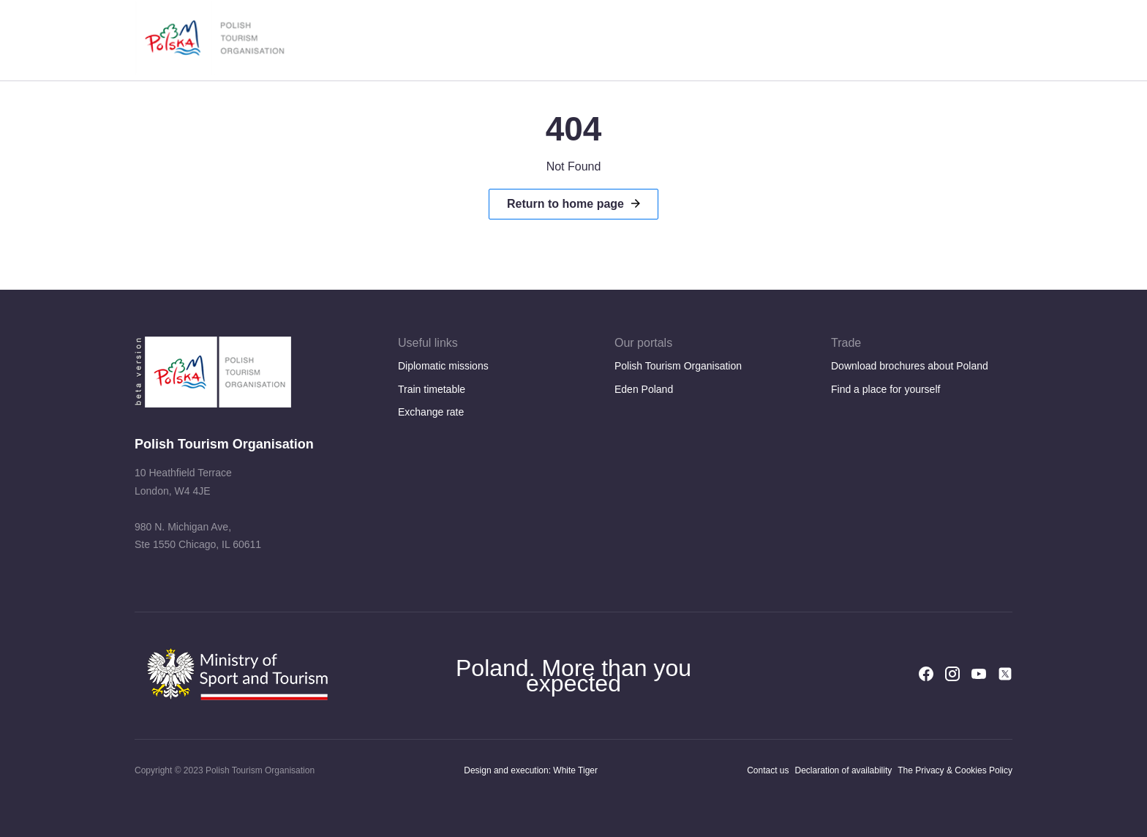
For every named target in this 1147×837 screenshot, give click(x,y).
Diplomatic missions (443, 366)
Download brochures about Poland (909, 366)
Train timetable (431, 389)
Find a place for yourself (885, 389)
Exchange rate (431, 412)
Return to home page (565, 204)
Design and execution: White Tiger (531, 770)
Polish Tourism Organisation (678, 366)
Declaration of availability (843, 770)
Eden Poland (643, 389)
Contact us (768, 770)
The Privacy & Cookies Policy (955, 770)
